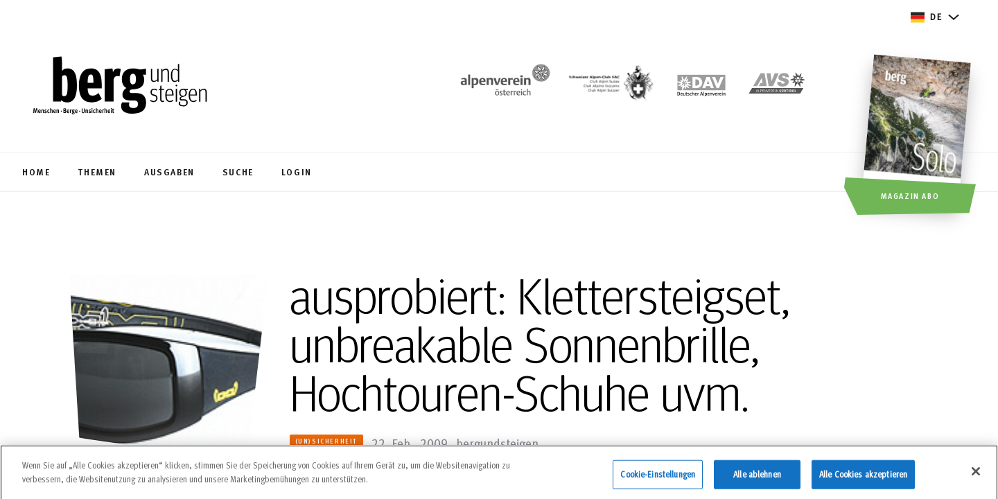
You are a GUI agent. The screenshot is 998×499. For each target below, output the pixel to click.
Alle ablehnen (757, 478)
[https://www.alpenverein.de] (701, 87)
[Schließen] (976, 475)
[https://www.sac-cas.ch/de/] (610, 87)
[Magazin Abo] (918, 136)
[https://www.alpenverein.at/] (502, 87)
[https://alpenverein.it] (777, 87)
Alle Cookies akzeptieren (863, 478)
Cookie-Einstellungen (657, 478)
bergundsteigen (497, 442)
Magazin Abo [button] (910, 195)
